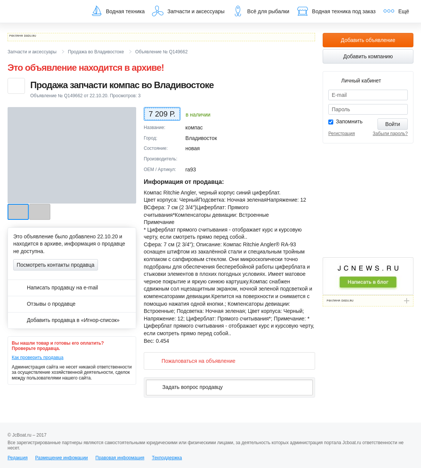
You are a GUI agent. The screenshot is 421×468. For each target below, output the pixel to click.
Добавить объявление (368, 40)
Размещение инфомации (61, 457)
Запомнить (349, 121)
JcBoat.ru (44, 11)
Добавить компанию (368, 56)
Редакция (18, 457)
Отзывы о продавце (44, 303)
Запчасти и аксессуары (188, 11)
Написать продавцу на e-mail (55, 287)
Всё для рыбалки (260, 11)
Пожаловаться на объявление (192, 360)
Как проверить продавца (38, 357)
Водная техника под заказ (336, 11)
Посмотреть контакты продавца (56, 265)
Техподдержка (167, 457)
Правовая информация (119, 457)
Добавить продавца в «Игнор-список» (66, 320)
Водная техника (117, 11)
